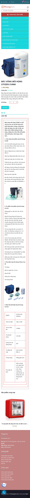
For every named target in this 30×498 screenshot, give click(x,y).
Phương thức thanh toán (7, 479)
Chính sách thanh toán (7, 472)
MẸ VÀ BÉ (5, 22)
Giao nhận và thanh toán (7, 457)
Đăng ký (11, 2)
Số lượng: (4, 102)
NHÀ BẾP (5, 18)
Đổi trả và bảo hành (6, 459)
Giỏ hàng (25, 2)
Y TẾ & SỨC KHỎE (7, 29)
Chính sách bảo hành (6, 477)
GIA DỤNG (5, 25)
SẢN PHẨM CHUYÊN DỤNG (10, 40)
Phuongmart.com (14, 494)
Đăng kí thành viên (6, 461)
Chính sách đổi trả (6, 476)
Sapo (27, 494)
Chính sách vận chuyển (7, 474)
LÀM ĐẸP (5, 32)
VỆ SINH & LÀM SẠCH (8, 43)
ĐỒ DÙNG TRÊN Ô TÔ (8, 47)
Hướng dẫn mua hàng (7, 455)
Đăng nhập (4, 2)
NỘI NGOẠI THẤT (7, 36)
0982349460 (11, 445)
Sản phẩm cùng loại (8, 392)
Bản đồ (3, 463)
